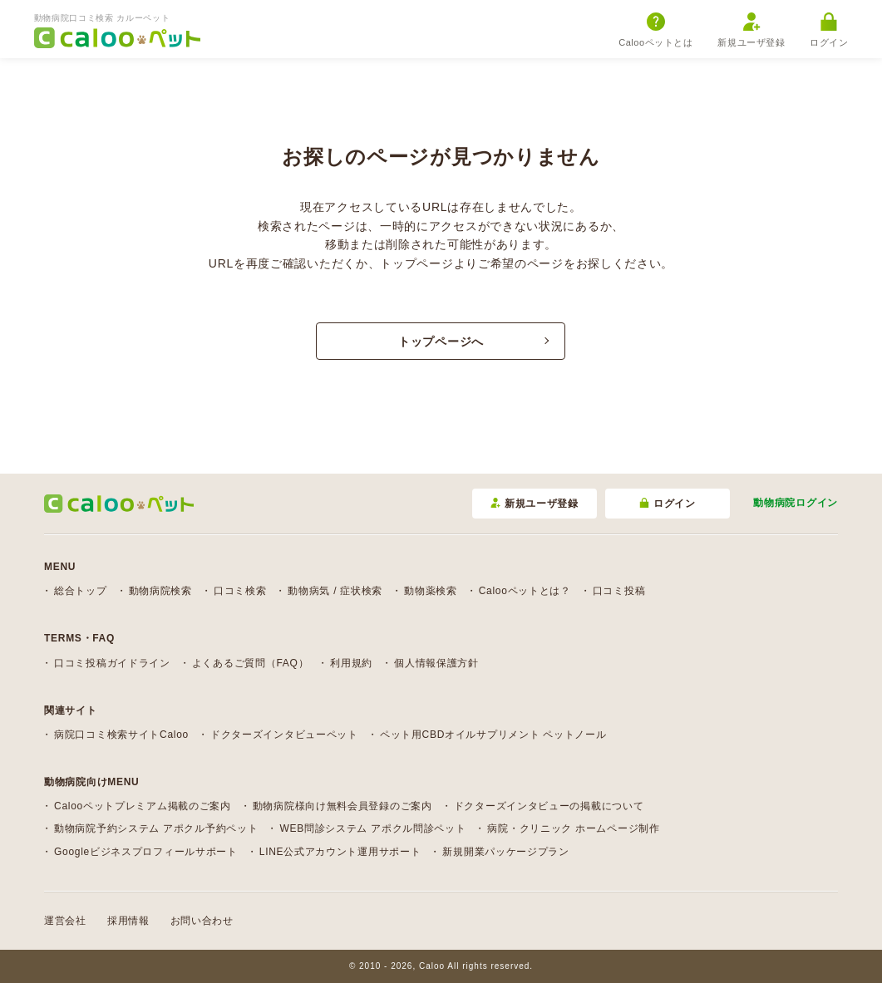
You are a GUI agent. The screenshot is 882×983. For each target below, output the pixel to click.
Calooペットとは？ (525, 591)
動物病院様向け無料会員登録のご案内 (342, 806)
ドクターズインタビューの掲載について (549, 806)
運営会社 (65, 920)
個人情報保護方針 (436, 663)
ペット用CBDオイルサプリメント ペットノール (493, 734)
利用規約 (351, 663)
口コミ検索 (240, 591)
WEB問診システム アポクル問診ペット (372, 828)
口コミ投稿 (619, 591)
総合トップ (80, 591)
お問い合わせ (202, 920)
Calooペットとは (655, 29)
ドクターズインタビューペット (284, 734)
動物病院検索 (160, 591)
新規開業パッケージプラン (505, 852)
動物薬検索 (430, 591)
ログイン (829, 29)
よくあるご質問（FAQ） (250, 663)
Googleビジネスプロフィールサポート (146, 852)
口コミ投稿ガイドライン (112, 663)
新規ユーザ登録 (751, 29)
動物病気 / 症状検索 (335, 591)
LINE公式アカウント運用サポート (340, 852)
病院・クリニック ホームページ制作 (573, 828)
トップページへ (441, 341)
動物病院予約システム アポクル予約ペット (156, 828)
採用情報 (128, 920)
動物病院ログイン (795, 503)
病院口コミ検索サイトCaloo (121, 734)
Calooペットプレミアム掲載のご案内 (142, 806)
